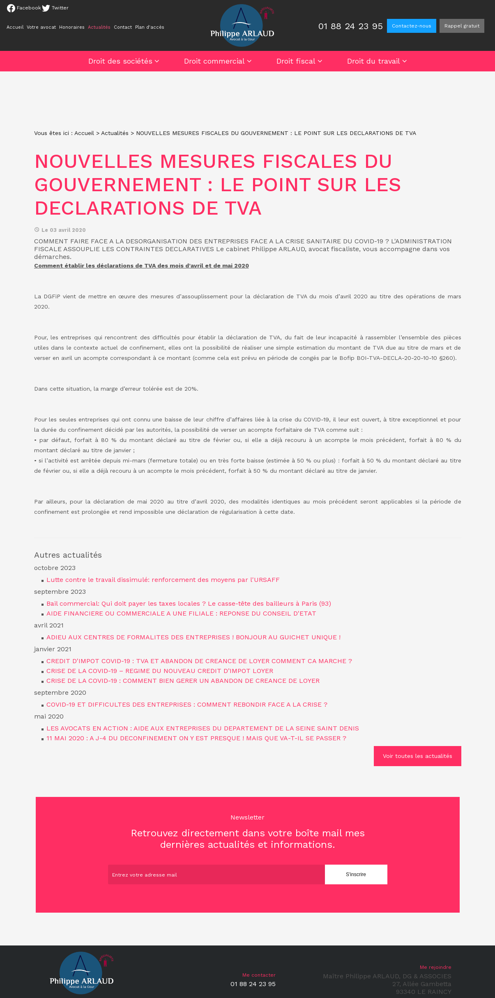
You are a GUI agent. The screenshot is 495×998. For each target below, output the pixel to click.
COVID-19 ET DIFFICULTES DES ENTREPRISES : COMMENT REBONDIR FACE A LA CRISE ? (186, 704)
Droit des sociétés (120, 61)
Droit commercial (214, 61)
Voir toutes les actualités (417, 756)
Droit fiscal (295, 61)
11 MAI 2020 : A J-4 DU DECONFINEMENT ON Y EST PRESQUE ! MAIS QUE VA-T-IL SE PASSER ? (196, 738)
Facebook (24, 8)
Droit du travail (373, 61)
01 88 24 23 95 (350, 26)
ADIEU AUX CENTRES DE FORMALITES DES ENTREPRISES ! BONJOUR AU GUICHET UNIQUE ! (193, 637)
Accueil (15, 27)
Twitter (55, 8)
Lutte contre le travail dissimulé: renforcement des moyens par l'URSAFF (163, 580)
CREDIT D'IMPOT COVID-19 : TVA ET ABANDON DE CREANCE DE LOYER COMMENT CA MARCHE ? (199, 661)
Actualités (99, 27)
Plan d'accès (149, 27)
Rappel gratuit (461, 26)
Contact (123, 27)
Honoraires (72, 27)
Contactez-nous (411, 26)
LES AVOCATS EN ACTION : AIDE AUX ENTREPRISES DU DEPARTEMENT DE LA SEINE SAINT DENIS (202, 728)
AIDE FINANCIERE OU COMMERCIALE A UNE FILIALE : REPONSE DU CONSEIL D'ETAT (181, 613)
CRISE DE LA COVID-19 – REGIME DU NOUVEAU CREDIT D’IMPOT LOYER (159, 671)
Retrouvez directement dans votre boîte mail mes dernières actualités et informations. (247, 831)
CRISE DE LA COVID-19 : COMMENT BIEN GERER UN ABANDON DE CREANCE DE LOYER (183, 680)
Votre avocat (41, 27)
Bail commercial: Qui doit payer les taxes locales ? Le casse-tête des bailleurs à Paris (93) (188, 603)
